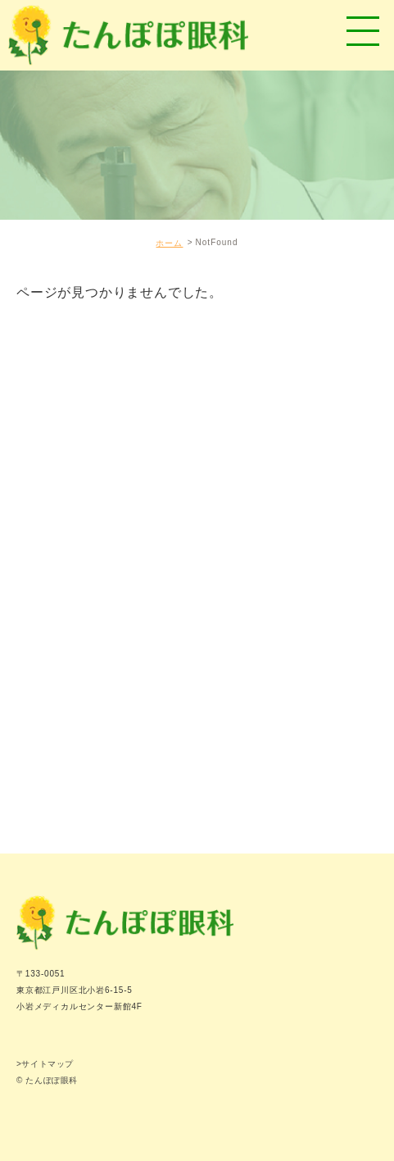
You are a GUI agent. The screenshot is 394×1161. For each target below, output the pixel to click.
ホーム (169, 243)
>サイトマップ (45, 1063)
